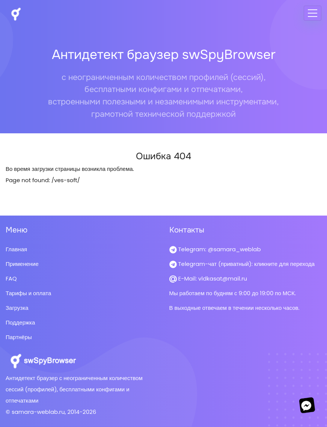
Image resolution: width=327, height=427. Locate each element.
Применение (22, 264)
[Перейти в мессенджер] (307, 405)
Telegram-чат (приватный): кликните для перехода (242, 264)
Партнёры (19, 337)
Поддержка (20, 322)
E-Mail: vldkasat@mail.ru (208, 278)
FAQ (11, 278)
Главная (16, 249)
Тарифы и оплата (28, 293)
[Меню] (312, 13)
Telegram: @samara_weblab (215, 249)
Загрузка (17, 308)
